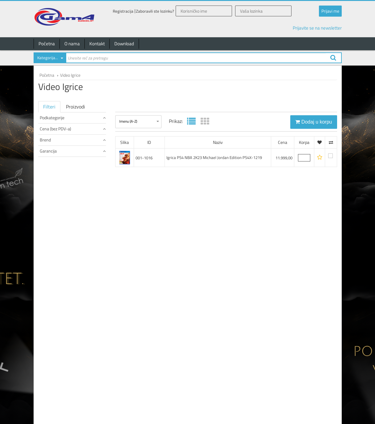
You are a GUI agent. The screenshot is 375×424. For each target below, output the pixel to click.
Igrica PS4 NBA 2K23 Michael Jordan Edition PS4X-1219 (214, 157)
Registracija (123, 11)
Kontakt (97, 43)
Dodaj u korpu (313, 121)
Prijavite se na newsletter (317, 27)
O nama (72, 43)
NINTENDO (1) (52, 182)
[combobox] (50, 58)
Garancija (73, 192)
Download (124, 43)
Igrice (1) (48, 134)
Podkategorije (73, 117)
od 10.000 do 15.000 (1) (60, 161)
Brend (73, 171)
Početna (47, 43)
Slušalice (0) (50, 140)
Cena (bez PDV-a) (73, 150)
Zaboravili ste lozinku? (155, 11)
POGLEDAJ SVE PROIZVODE (63, 128)
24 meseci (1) (52, 202)
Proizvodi (75, 106)
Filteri (49, 106)
